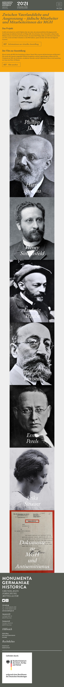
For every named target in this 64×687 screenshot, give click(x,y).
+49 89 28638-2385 (10, 607)
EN (57, 8)
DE (61, 8)
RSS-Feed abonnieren (8, 635)
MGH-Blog (5, 633)
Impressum (5, 646)
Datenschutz (6, 648)
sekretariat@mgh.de (8, 611)
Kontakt (4, 637)
